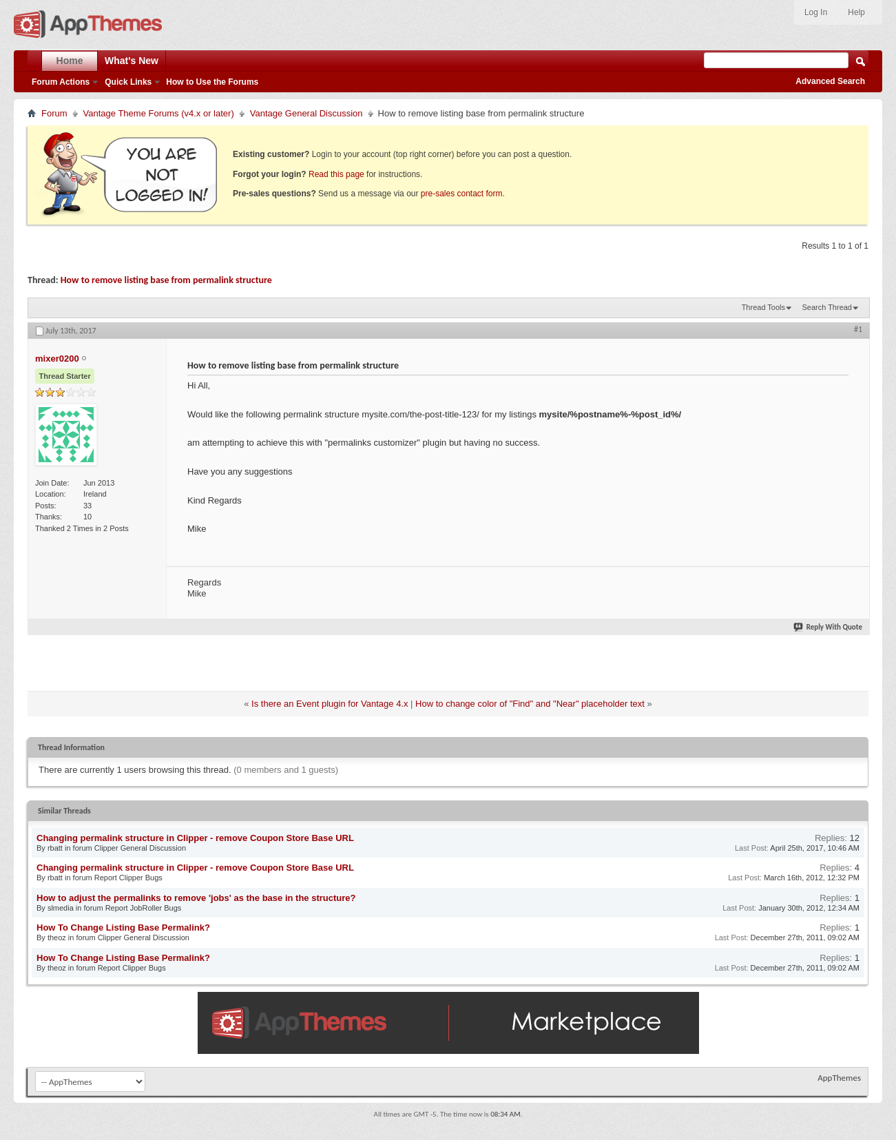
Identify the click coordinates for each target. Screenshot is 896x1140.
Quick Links (128, 82)
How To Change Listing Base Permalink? (123, 927)
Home (69, 60)
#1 (858, 329)
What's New (131, 60)
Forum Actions (61, 82)
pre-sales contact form (462, 193)
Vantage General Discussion (306, 113)
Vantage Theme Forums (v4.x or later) (158, 113)
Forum (54, 113)
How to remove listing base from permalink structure (166, 280)
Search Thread (827, 307)
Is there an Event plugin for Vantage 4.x (329, 703)
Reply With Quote (828, 627)
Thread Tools (763, 307)
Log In (815, 12)
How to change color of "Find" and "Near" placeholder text (530, 703)
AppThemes (839, 1077)
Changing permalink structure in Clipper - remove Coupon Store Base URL (195, 838)
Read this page (336, 174)
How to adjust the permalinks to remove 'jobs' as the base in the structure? (196, 898)
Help (856, 12)
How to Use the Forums (212, 82)
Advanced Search (830, 81)
